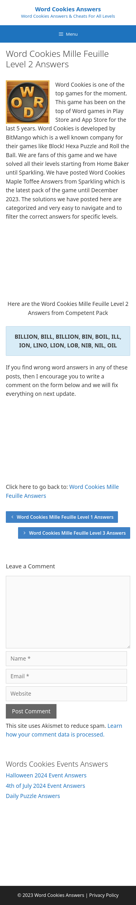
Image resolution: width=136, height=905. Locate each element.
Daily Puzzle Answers (33, 796)
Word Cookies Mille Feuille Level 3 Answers (77, 533)
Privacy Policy (104, 895)
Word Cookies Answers (68, 9)
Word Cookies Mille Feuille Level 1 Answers (65, 517)
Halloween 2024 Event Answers (46, 775)
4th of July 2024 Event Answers (45, 786)
